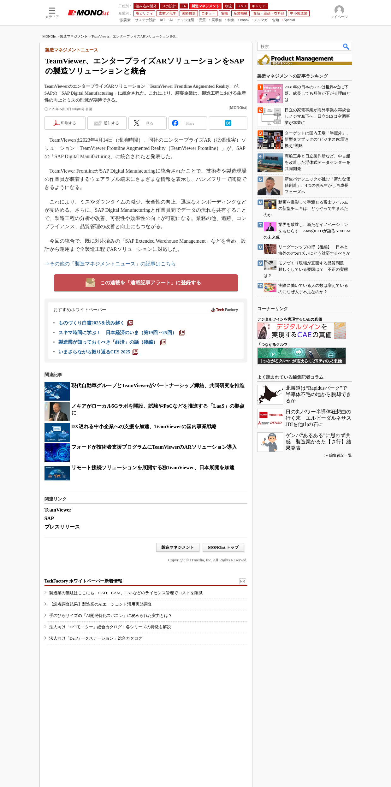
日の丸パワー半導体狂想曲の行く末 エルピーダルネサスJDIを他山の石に (318, 418)
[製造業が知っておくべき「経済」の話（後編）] (112, 342)
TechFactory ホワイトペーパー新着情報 (83, 581)
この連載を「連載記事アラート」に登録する (150, 282)
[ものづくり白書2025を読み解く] (95, 322)
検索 (346, 46)
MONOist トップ (223, 547)
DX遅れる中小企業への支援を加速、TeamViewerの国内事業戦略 (144, 426)
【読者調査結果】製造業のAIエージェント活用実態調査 (100, 604)
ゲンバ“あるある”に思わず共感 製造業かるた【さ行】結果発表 (318, 442)
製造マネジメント (74, 36)
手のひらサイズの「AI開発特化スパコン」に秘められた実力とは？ (111, 615)
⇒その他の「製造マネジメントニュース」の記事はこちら (110, 263)
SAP (49, 518)
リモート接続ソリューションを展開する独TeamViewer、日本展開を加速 (153, 467)
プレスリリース (62, 527)
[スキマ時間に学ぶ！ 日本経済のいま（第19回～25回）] (121, 332)
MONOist (49, 36)
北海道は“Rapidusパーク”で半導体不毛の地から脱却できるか (318, 394)
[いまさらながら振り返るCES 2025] (98, 351)
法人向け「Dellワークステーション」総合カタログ (95, 638)
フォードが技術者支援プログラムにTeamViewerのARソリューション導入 (154, 447)
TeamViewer (58, 509)
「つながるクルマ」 (274, 344)
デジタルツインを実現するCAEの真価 (289, 319)
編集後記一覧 (340, 455)
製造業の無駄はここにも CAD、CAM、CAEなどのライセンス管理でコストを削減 (126, 592)
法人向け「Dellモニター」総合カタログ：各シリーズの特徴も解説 (110, 626)
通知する (111, 123)
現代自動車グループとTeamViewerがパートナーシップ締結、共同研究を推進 (158, 385)
